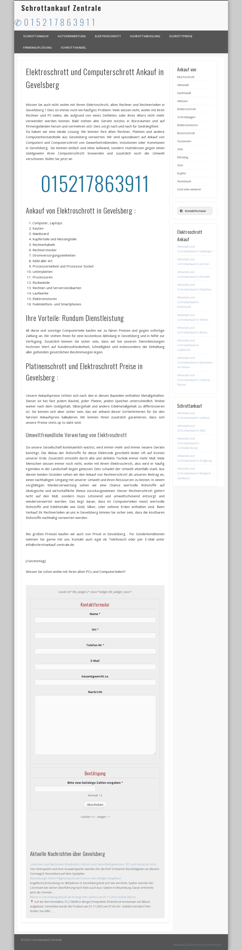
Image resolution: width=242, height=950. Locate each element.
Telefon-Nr (95, 645)
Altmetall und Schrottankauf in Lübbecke (188, 345)
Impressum (213, 945)
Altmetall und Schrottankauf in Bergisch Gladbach (194, 473)
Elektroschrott (108, 36)
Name (95, 614)
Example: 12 (95, 795)
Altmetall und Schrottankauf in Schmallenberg (188, 443)
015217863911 (95, 183)
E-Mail (95, 661)
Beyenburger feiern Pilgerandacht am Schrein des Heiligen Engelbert (75, 878)
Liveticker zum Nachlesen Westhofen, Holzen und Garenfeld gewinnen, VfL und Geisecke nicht (93, 864)
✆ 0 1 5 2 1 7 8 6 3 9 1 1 (54, 21)
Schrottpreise (180, 36)
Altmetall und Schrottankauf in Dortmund (188, 302)
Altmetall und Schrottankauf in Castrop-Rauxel (194, 380)
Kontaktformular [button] (192, 211)
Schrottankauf (36, 36)
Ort (95, 629)
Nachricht (95, 692)
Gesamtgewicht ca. (95, 676)
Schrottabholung (145, 36)
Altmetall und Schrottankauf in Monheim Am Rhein (194, 362)
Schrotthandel (73, 47)
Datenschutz (195, 945)
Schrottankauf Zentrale (61, 7)
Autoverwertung (72, 36)
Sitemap (178, 945)
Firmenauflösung (37, 47)
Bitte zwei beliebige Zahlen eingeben (95, 783)
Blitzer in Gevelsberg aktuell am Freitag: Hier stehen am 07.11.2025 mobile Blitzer (83, 897)
